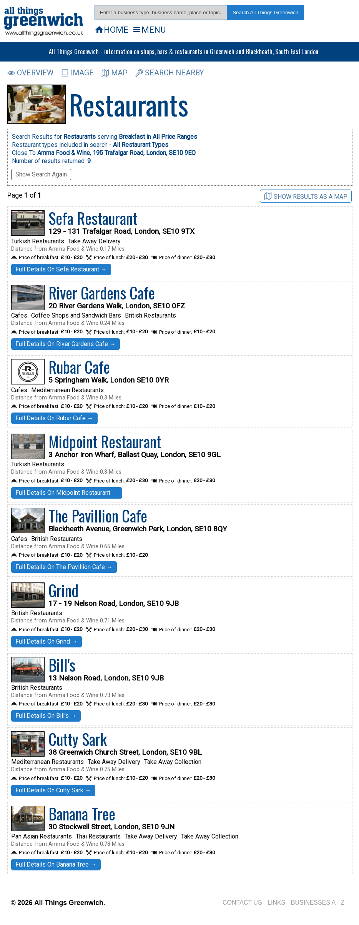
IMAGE (77, 72)
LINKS (276, 902)
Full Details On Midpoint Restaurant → (66, 492)
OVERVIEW (30, 72)
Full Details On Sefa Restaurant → (61, 269)
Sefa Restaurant (92, 218)
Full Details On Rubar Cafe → (54, 418)
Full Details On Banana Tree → (55, 864)
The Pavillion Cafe (97, 515)
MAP (114, 72)
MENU (149, 30)
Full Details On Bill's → (45, 715)
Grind (63, 590)
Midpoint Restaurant (104, 441)
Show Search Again (41, 174)
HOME (111, 30)
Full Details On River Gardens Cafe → (65, 344)
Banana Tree (81, 813)
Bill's (61, 664)
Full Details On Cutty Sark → (53, 790)
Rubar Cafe (79, 366)
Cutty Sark (77, 738)
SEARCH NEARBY (169, 72)
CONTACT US (242, 902)
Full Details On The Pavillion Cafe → (64, 567)
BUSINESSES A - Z (318, 902)
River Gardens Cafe (101, 292)
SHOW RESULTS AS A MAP (305, 196)
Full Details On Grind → (46, 641)
